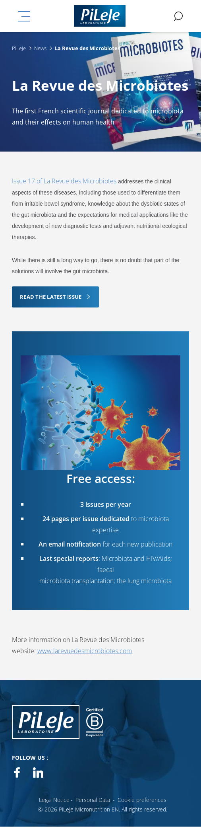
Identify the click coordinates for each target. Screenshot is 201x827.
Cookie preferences (142, 800)
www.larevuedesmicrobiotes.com (84, 650)
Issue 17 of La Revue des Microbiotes (64, 181)
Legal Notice (54, 800)
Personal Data (92, 800)
